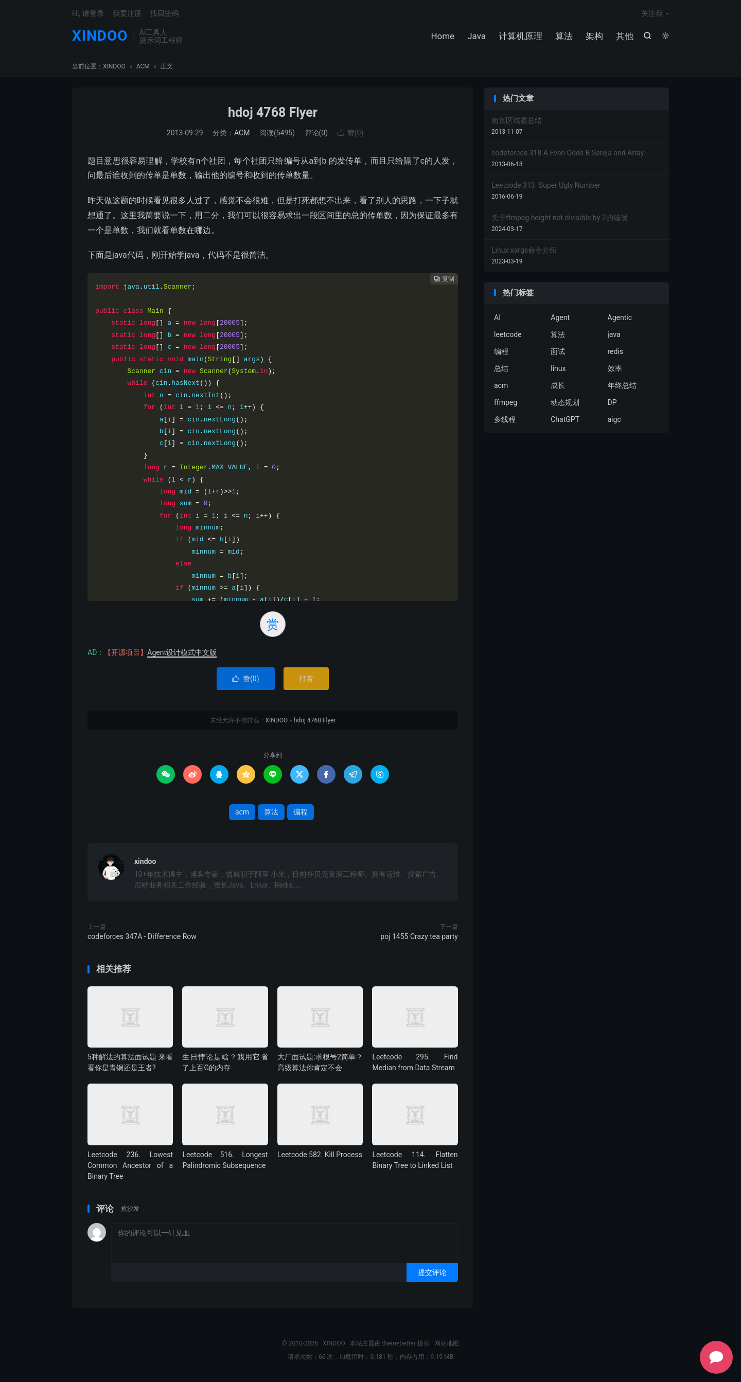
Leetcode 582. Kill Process (319, 1154)
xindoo (145, 861)
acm (242, 812)
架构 (594, 36)
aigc (614, 419)
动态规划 (565, 402)
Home (442, 36)
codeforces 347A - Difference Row (142, 936)
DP (612, 402)
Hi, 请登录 (88, 13)
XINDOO (100, 36)
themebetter (399, 1343)
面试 (558, 351)
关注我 (652, 13)
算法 (564, 36)
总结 (501, 368)
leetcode (507, 334)
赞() (351, 133)
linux (558, 368)
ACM (143, 66)
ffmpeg (505, 402)
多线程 (505, 419)
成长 (558, 385)
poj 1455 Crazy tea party (419, 936)
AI (497, 317)
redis (616, 351)
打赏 (306, 679)
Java (476, 36)
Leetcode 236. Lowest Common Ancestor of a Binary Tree (130, 1165)
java (614, 334)
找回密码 (164, 13)
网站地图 (446, 1343)
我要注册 (127, 13)
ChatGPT (565, 419)
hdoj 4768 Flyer (272, 112)
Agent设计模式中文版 (182, 652)
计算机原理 (520, 36)
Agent (560, 317)
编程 (300, 812)
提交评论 (432, 1272)
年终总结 (622, 385)
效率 (615, 368)
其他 (624, 36)
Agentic (620, 317)
